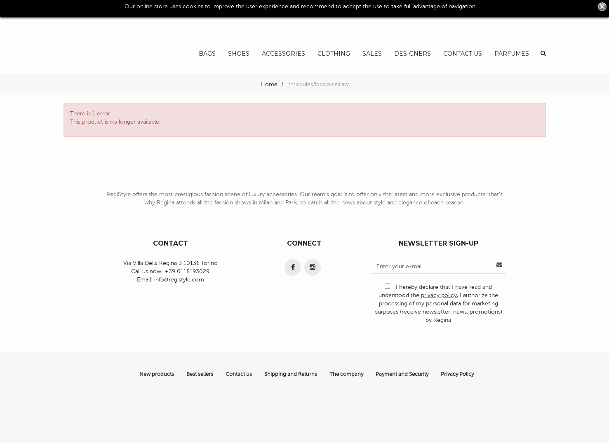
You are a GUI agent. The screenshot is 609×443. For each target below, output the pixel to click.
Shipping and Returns (290, 374)
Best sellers (199, 374)
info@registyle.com (179, 280)
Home (269, 84)
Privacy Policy (457, 374)
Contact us (239, 374)
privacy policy (439, 295)
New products (156, 374)
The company (346, 374)
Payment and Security (402, 374)
